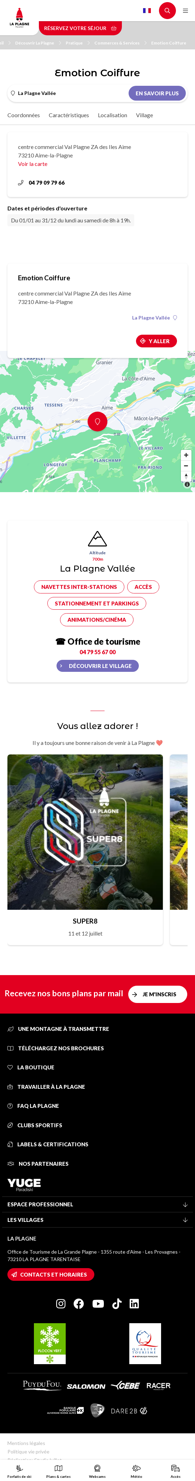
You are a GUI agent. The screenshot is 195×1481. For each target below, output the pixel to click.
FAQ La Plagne (33, 1106)
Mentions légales (26, 1443)
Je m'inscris (159, 994)
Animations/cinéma (96, 619)
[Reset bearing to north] (186, 476)
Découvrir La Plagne (38, 43)
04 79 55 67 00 (97, 652)
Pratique (78, 43)
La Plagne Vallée (154, 318)
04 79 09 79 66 (41, 182)
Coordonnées (23, 115)
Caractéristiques (69, 115)
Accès (143, 587)
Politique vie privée (28, 1452)
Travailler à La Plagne (46, 1086)
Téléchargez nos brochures (55, 1048)
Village (144, 115)
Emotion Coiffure (168, 43)
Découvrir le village (100, 666)
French (147, 10)
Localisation (112, 115)
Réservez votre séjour (80, 28)
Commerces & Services (120, 43)
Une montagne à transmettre (58, 1029)
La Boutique (30, 1067)
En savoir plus (157, 93)
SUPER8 (85, 921)
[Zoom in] (186, 455)
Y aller (159, 341)
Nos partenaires (38, 1163)
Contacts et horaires (53, 1274)
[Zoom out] (186, 465)
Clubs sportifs (34, 1125)
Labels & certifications (47, 1144)
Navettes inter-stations (79, 587)
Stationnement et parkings (97, 603)
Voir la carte (32, 163)
